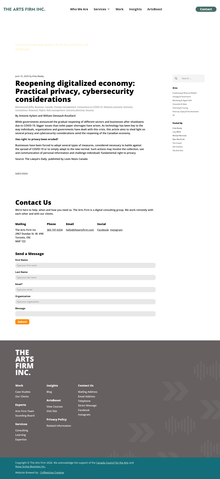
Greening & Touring (180, 108)
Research (33, 110)
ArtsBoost (154, 9)
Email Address (86, 396)
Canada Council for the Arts (112, 462)
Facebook (103, 237)
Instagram (116, 237)
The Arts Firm (178, 150)
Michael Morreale (179, 135)
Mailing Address (87, 391)
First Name (21, 267)
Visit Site (52, 411)
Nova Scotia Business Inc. (30, 466)
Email (19, 292)
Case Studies (22, 391)
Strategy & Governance (182, 96)
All (174, 115)
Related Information (59, 425)
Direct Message (87, 405)
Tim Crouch (177, 143)
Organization (22, 304)
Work (119, 9)
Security (90, 110)
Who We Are (79, 9)
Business (39, 106)
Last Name (21, 279)
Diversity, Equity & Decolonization (186, 111)
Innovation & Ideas (180, 104)
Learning (20, 435)
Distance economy (113, 106)
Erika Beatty (177, 128)
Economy (128, 106)
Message (20, 316)
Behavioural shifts (24, 106)
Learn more (21, 173)
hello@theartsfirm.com (80, 237)
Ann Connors (178, 147)
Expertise (21, 439)
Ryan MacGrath (179, 139)
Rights (42, 110)
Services (102, 9)
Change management (65, 106)
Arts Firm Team (24, 411)
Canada (49, 106)
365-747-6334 (55, 237)
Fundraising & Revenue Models (185, 93)
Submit (22, 329)
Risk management (56, 110)
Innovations (21, 110)
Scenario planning (75, 110)
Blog (49, 391)
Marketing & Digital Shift (182, 100)
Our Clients (22, 396)
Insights (135, 9)
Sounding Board (25, 415)
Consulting (21, 430)
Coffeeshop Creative (52, 472)
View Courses (55, 406)
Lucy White (177, 132)
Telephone (84, 401)
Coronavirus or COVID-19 (90, 106)
